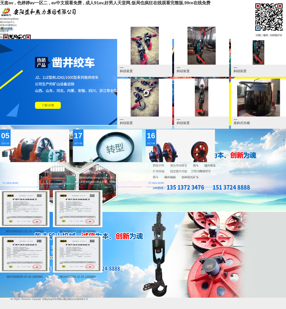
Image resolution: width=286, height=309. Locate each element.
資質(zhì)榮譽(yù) (8, 25)
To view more (10, 183)
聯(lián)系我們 (6, 37)
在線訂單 (4, 31)
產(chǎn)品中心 (7, 22)
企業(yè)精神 (6, 28)
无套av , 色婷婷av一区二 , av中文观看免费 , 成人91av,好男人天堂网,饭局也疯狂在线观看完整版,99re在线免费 (105, 2)
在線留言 (4, 34)
